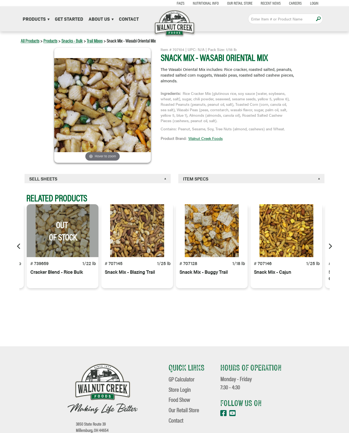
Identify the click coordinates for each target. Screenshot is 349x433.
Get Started (69, 18)
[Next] (330, 246)
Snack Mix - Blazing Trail (130, 275)
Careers (291, 3)
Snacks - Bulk (72, 40)
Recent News (266, 3)
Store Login (180, 389)
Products (36, 18)
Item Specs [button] (195, 179)
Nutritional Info (201, 3)
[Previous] (19, 246)
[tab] (98, 178)
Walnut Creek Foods (205, 138)
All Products (30, 40)
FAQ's (176, 3)
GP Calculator (181, 379)
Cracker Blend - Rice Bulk (56, 275)
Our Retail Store (235, 3)
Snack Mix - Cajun (272, 275)
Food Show (179, 399)
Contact (129, 18)
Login (310, 3)
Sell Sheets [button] (43, 179)
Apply (318, 18)
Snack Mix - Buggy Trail (203, 275)
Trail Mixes (95, 40)
